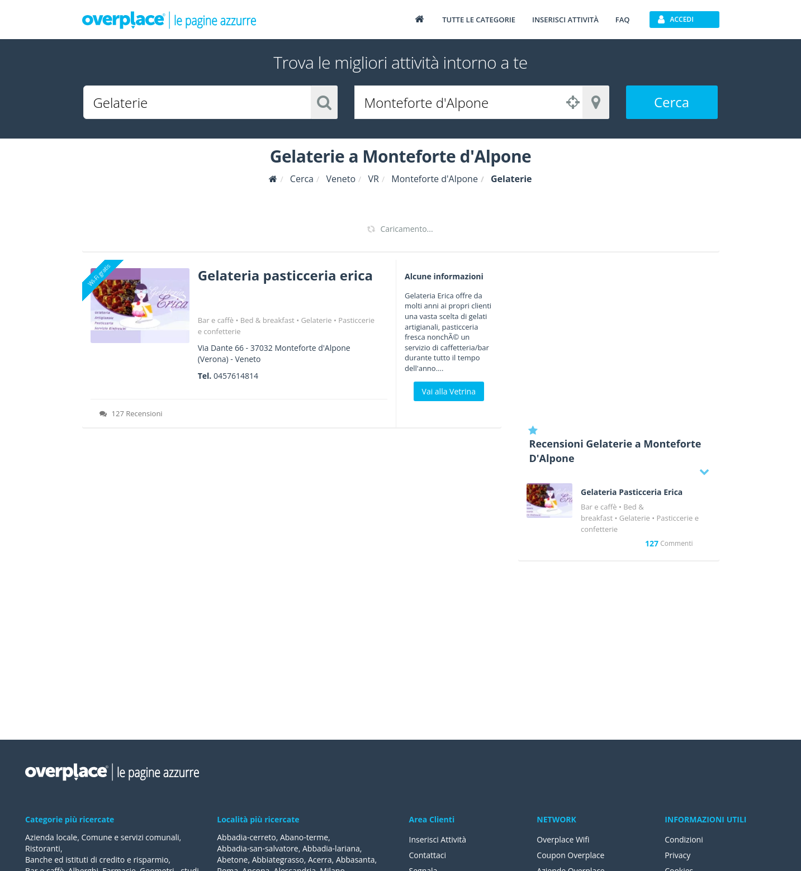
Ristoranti (42, 848)
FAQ (622, 20)
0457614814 (236, 375)
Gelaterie (316, 320)
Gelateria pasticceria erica (285, 275)
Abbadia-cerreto (246, 837)
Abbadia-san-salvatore (257, 848)
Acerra (320, 859)
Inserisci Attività (438, 839)
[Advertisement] (618, 338)
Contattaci (428, 855)
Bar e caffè (216, 320)
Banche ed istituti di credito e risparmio (96, 859)
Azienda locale (51, 837)
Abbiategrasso (278, 859)
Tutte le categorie (478, 20)
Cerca (671, 102)
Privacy (677, 855)
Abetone (232, 859)
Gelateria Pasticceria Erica (631, 492)
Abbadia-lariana (331, 848)
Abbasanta (355, 859)
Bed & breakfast (267, 320)
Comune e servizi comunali (130, 837)
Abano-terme (304, 837)
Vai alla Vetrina (449, 391)
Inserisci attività (565, 20)
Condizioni (684, 839)
